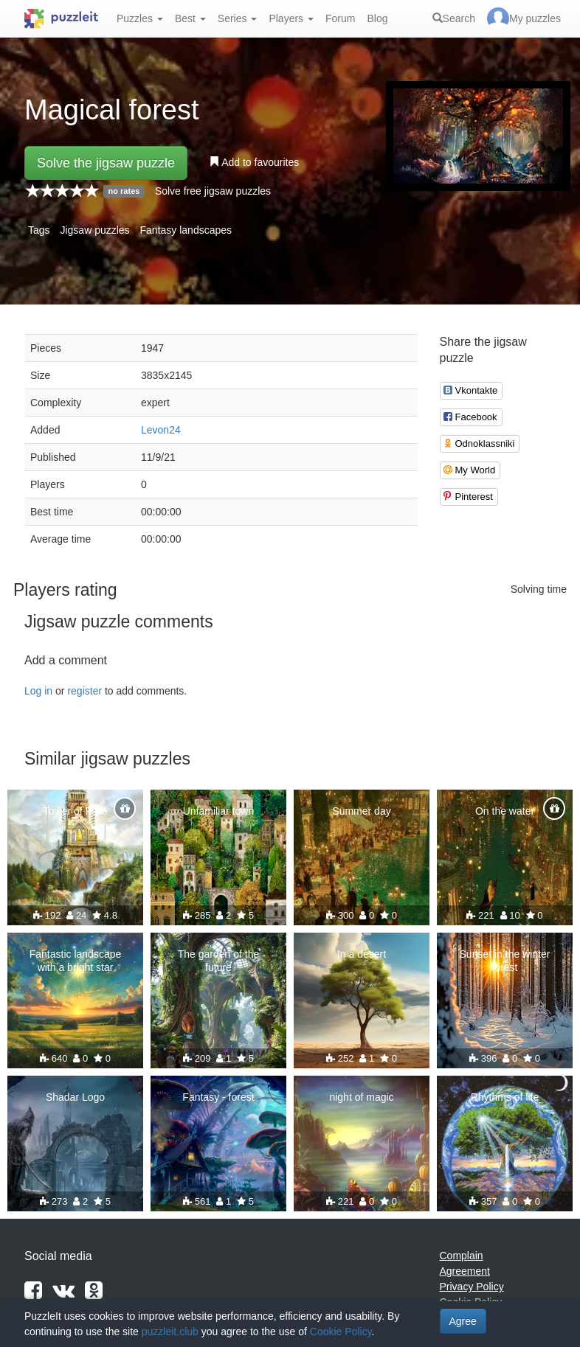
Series (238, 18)
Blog (377, 18)
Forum (340, 18)
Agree (463, 1321)
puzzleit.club (170, 1331)
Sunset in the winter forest (505, 960)
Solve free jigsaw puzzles (213, 191)
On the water (504, 811)
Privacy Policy (472, 1286)
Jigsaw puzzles (94, 230)
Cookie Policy (341, 1331)
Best (190, 18)
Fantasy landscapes (186, 230)
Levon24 (161, 430)
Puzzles (140, 18)
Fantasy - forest (218, 1097)
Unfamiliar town (218, 811)
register (84, 691)
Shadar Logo (75, 1097)
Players (291, 18)
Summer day (361, 811)
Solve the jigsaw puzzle (106, 163)
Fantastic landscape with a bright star (76, 960)
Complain (461, 1255)
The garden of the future (219, 960)
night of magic (361, 1097)
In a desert (361, 954)
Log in (38, 691)
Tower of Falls (75, 811)
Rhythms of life (505, 1097)
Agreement (465, 1271)
